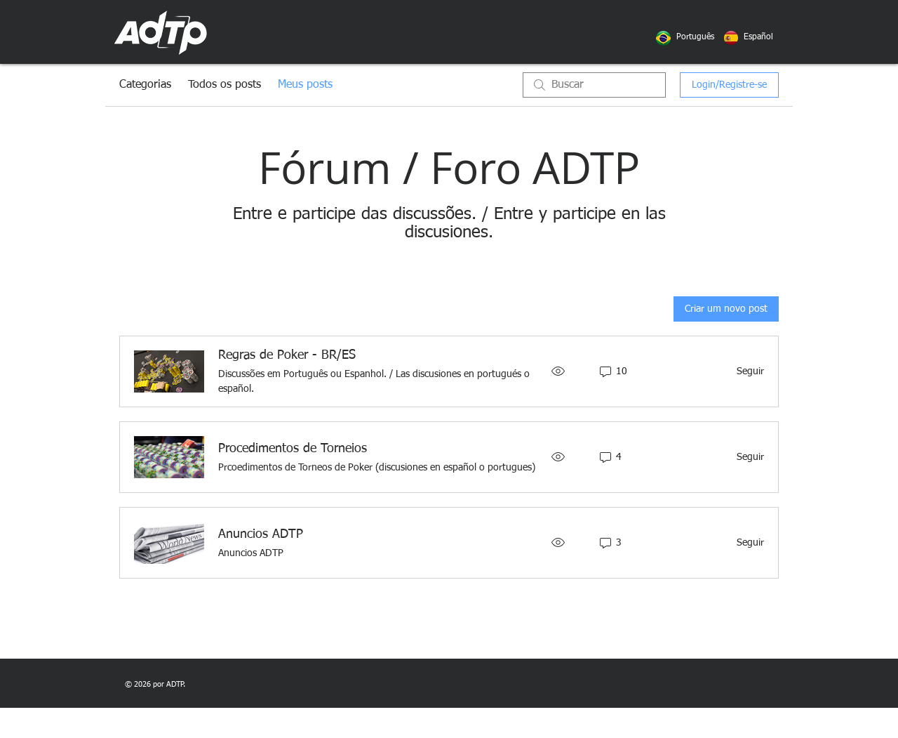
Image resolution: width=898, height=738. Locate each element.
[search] (594, 85)
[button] (695, 37)
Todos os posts (224, 85)
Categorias (145, 85)
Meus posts (305, 85)
